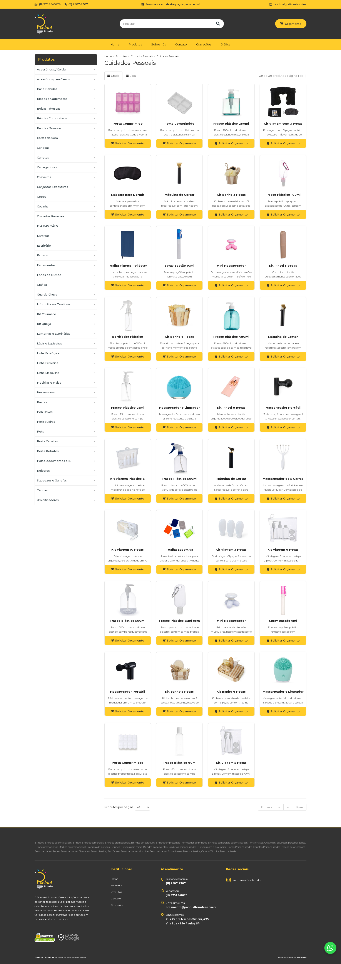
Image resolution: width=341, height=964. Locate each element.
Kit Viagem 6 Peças (283, 549)
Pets (40, 431)
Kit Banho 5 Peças (179, 691)
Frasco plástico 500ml (127, 620)
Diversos (43, 235)
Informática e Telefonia (53, 304)
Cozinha (42, 206)
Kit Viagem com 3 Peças (283, 123)
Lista (131, 75)
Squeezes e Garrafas (52, 480)
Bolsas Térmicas (48, 108)
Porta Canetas (47, 441)
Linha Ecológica (48, 353)
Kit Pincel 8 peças (231, 407)
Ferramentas (46, 265)
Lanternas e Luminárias (53, 333)
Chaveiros (44, 177)
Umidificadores (48, 500)
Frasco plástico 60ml (179, 762)
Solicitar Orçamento (127, 143)
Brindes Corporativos (52, 118)
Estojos (42, 255)
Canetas (43, 157)
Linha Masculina (48, 372)
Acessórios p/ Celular (52, 69)
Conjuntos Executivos (52, 187)
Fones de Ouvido (49, 275)
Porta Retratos (48, 451)
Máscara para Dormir (127, 194)
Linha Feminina (47, 363)
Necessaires (46, 392)
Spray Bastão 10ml (179, 265)
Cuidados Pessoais (50, 216)
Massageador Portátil (283, 407)
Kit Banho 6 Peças (179, 336)
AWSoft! (301, 957)
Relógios (43, 470)
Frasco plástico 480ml (231, 336)
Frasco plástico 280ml (231, 123)
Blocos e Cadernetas (52, 98)
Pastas (42, 402)
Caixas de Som (47, 138)
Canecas (43, 147)
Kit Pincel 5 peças (283, 265)
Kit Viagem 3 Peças (231, 549)
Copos (41, 196)
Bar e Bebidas (47, 89)
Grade (113, 75)
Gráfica (226, 44)
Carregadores (47, 167)
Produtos (135, 44)
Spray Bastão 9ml (283, 620)
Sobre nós (158, 44)
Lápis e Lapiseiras (49, 343)
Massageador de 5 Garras (283, 478)
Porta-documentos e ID (54, 461)
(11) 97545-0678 (48, 4)
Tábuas (42, 490)
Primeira (266, 807)
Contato (181, 44)
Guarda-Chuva (47, 294)
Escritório (44, 245)
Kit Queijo (44, 324)
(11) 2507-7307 (76, 4)
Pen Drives (45, 412)
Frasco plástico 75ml (127, 407)
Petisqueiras (46, 421)
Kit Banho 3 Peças (231, 194)
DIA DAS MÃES (47, 226)
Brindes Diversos (49, 128)
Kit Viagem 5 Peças (231, 762)
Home (114, 44)
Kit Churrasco (46, 314)
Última (299, 807)
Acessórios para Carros (53, 79)
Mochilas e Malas (49, 382)
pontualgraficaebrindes (247, 880)
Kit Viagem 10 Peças (127, 549)
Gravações (203, 44)
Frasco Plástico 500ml (179, 478)
